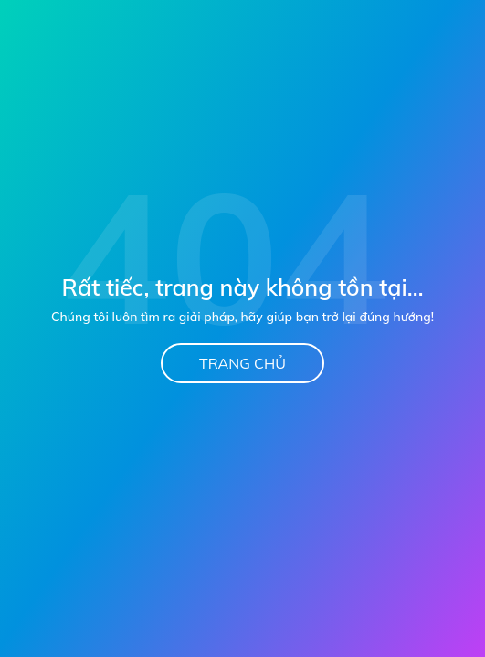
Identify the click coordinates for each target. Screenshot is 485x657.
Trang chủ (242, 363)
